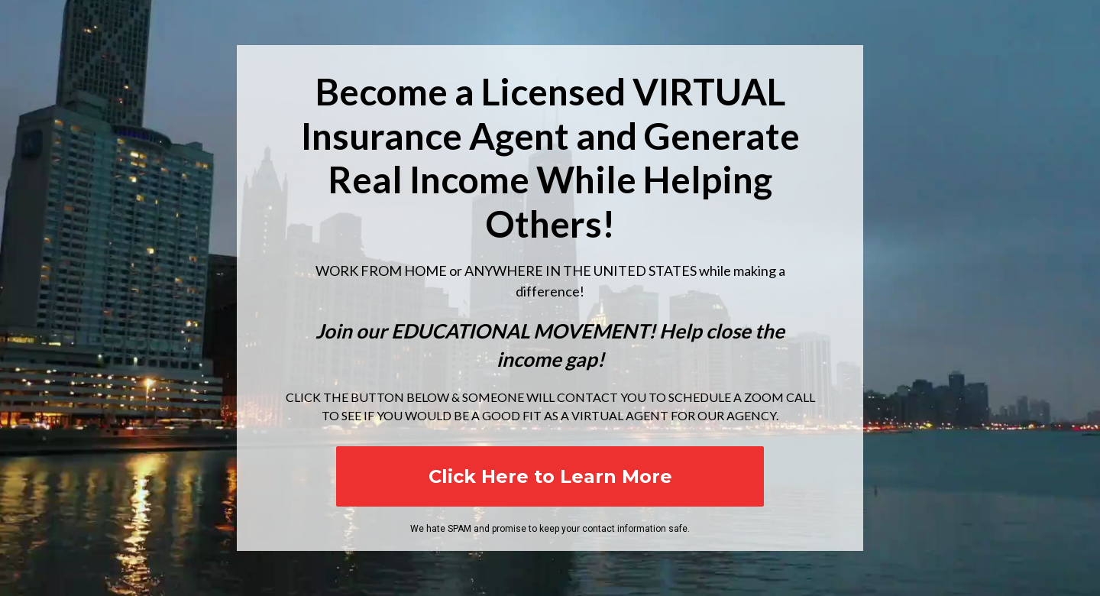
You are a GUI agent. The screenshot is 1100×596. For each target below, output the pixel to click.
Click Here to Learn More (550, 476)
